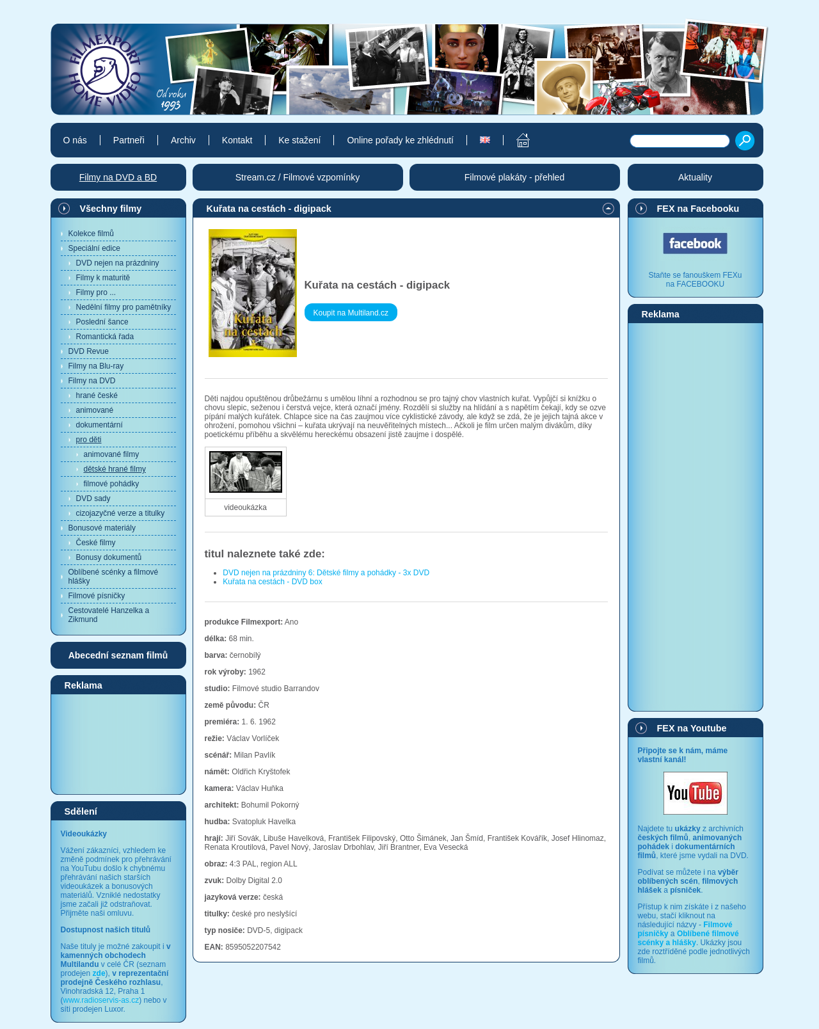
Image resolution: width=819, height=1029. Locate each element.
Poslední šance (102, 321)
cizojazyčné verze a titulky (120, 513)
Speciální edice (94, 248)
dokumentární (99, 424)
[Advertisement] (118, 744)
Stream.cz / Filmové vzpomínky (297, 177)
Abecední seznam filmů (118, 655)
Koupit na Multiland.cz (351, 312)
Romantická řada (105, 336)
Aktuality (695, 177)
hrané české (97, 395)
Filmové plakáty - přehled (514, 177)
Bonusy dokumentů (109, 557)
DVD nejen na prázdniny (117, 263)
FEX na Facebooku (698, 208)
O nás (75, 140)
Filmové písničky (96, 595)
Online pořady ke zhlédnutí (400, 140)
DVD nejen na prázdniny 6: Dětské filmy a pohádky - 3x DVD (326, 572)
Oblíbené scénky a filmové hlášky (113, 577)
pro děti (89, 439)
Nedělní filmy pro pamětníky (123, 307)
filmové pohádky (111, 483)
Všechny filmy (111, 208)
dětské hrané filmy (115, 469)
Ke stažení (299, 140)
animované (95, 410)
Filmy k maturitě (103, 277)
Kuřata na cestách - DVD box (272, 581)
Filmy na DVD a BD (118, 177)
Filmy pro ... (96, 292)
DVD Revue (88, 351)
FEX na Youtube (692, 728)
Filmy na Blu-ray (96, 366)
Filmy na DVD (92, 380)
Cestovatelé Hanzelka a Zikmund (109, 615)
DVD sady (93, 498)
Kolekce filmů (91, 233)
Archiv (183, 140)
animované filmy (111, 454)
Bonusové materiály (102, 527)
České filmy (96, 542)
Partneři (129, 140)
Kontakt (237, 140)
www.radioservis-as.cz (101, 1000)
